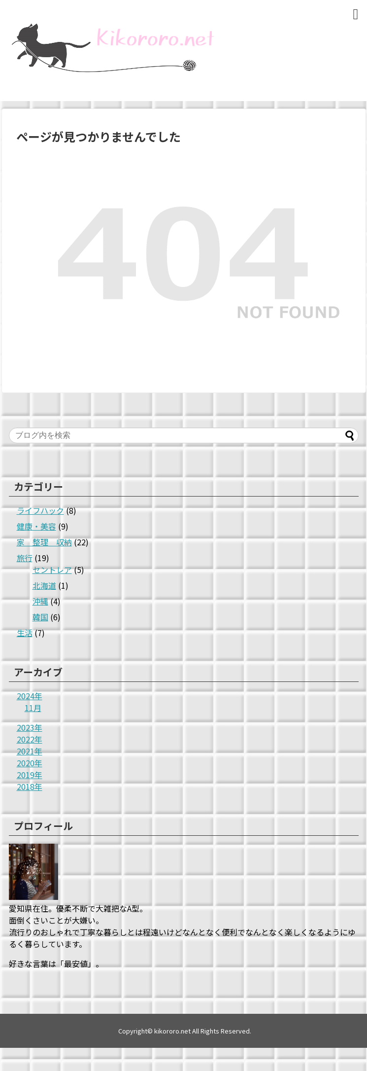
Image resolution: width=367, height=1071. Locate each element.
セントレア (52, 569)
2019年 (29, 775)
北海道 (44, 585)
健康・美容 (36, 526)
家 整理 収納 (44, 542)
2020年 (29, 763)
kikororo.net (172, 1030)
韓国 (40, 617)
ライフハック (40, 510)
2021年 (29, 751)
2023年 (29, 727)
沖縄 (40, 601)
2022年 (29, 739)
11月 (33, 708)
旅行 (25, 558)
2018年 (29, 786)
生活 (25, 633)
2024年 (29, 696)
